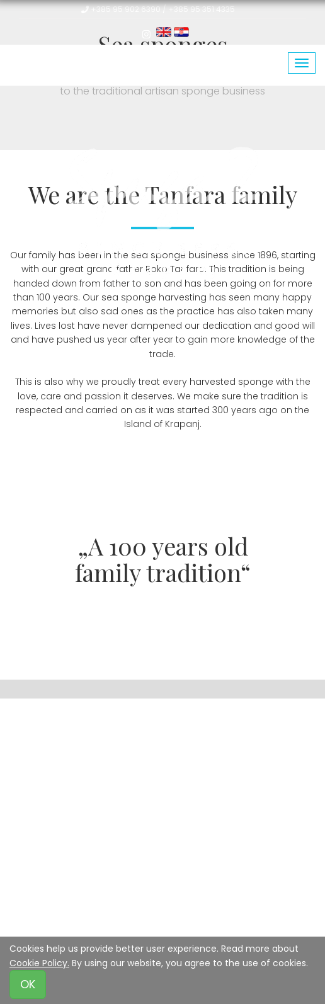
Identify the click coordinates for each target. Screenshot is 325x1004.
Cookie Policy (218, 910)
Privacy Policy (148, 910)
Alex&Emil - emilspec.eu (178, 848)
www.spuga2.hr (230, 804)
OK (27, 984)
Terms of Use (77, 910)
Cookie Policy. (39, 963)
